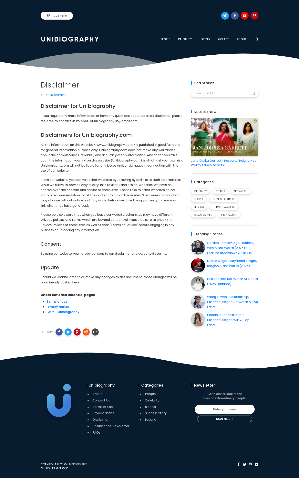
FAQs (96, 432)
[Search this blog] (224, 93)
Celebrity (185, 39)
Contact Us (101, 400)
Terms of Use (56, 301)
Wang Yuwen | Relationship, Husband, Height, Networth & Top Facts (232, 302)
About (242, 39)
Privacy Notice (57, 307)
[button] (59, 332)
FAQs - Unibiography (62, 312)
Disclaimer (100, 419)
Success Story (156, 413)
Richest (223, 39)
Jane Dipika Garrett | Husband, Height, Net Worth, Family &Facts (223, 162)
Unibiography (77, 464)
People (165, 39)
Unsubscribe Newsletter (110, 426)
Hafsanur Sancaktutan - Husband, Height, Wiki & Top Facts (228, 320)
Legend (205, 39)
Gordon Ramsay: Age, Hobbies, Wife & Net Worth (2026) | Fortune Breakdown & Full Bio (230, 248)
